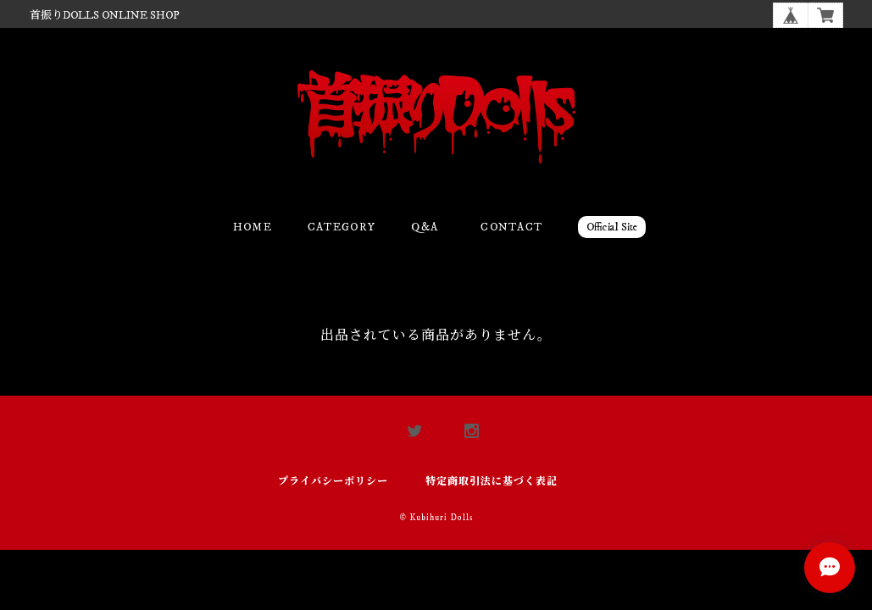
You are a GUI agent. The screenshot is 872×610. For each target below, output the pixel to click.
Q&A (424, 227)
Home (252, 227)
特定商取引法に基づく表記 (491, 481)
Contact (511, 227)
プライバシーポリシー (333, 481)
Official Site (611, 227)
